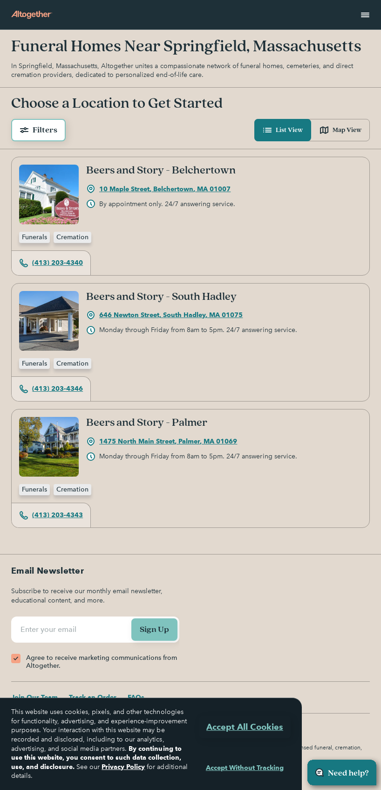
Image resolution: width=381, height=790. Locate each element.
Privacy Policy (123, 766)
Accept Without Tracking (245, 767)
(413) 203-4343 (51, 515)
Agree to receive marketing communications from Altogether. (101, 662)
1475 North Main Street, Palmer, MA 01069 (161, 441)
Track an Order (92, 697)
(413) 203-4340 (51, 263)
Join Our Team (34, 697)
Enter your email (49, 629)
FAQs (136, 697)
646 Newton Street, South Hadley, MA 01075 (164, 315)
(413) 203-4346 (51, 389)
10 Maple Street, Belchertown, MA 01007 (158, 189)
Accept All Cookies (244, 727)
